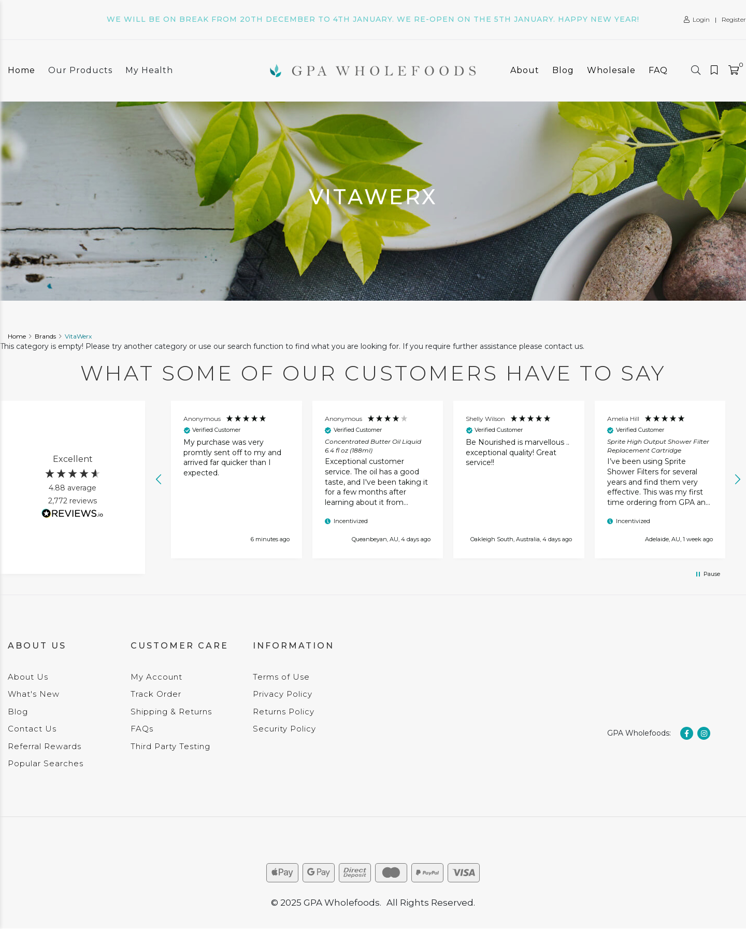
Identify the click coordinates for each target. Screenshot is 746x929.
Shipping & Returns (171, 711)
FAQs (142, 729)
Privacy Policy (282, 694)
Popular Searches (45, 763)
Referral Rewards (44, 746)
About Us (28, 677)
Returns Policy (283, 711)
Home (21, 70)
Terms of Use (281, 677)
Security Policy (284, 729)
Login (697, 19)
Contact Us (32, 729)
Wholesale (611, 70)
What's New (34, 694)
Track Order (156, 694)
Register (734, 19)
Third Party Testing (170, 746)
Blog (563, 70)
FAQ (658, 70)
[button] (159, 479)
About (524, 70)
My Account (156, 677)
